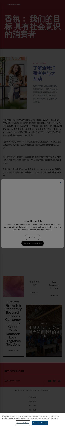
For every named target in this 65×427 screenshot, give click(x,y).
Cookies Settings (22, 423)
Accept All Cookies (40, 423)
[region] (32, 420)
